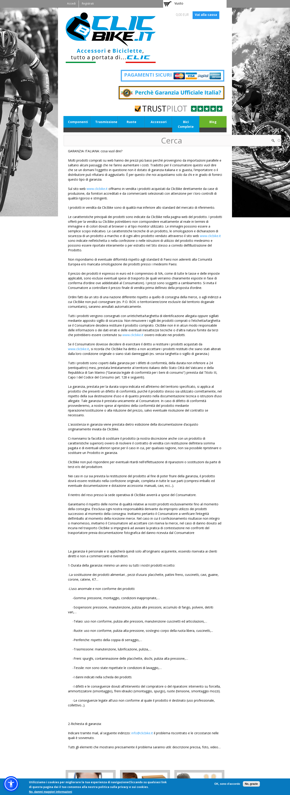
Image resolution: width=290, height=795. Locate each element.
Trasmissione (106, 122)
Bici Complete (186, 124)
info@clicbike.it (142, 733)
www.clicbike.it (97, 189)
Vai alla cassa (206, 14)
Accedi (71, 3)
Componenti (78, 122)
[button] (11, 783)
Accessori (159, 122)
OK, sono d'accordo (227, 783)
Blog (213, 122)
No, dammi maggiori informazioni (50, 791)
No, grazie (251, 783)
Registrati (88, 3)
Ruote (131, 122)
